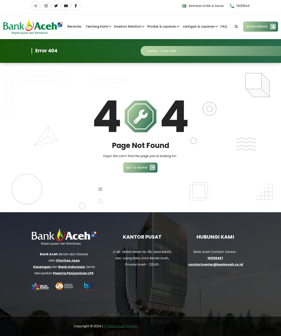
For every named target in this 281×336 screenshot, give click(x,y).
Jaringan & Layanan (198, 26)
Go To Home (140, 171)
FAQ (224, 26)
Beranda (74, 26)
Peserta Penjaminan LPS (73, 273)
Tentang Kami (97, 26)
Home (157, 51)
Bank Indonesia (71, 267)
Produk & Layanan (161, 26)
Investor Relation (127, 26)
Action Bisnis (261, 27)
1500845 (215, 258)
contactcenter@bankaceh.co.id (215, 264)
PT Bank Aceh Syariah (121, 326)
